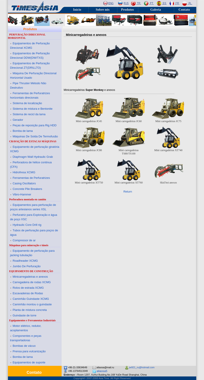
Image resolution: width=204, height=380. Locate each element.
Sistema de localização (27, 103)
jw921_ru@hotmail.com (142, 367)
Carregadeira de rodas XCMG (32, 282)
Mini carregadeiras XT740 (168, 150)
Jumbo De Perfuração (26, 266)
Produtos (127, 9)
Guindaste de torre (24, 315)
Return (127, 191)
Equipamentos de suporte (29, 362)
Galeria (155, 9)
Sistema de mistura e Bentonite (33, 108)
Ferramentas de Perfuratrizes (31, 177)
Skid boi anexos (168, 182)
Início (77, 9)
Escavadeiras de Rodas (28, 293)
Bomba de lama (23, 131)
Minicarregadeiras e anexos (30, 276)
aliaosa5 (102, 371)
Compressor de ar (24, 240)
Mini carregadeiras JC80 (89, 150)
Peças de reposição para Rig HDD (35, 125)
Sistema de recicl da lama (29, 114)
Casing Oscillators (24, 183)
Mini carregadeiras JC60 (129, 121)
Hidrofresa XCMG (24, 172)
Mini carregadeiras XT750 (89, 182)
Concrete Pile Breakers (27, 189)
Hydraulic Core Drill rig (27, 224)
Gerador (18, 119)
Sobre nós (103, 9)
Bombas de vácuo (24, 345)
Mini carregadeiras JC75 (168, 121)
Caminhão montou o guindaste (32, 304)
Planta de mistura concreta (30, 310)
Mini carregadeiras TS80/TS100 (128, 152)
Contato (184, 9)
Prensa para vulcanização (29, 351)
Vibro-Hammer (22, 194)
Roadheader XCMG (25, 260)
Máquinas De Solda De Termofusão (35, 136)
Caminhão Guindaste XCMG (31, 298)
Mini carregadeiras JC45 (89, 121)
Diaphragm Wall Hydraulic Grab (33, 156)
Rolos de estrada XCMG (28, 287)
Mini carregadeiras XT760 (129, 182)
